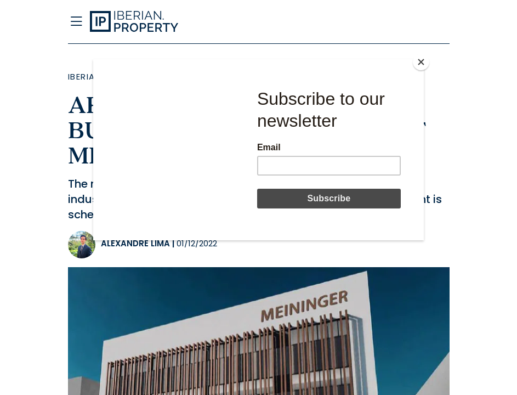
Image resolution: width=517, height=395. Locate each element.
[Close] (421, 62)
